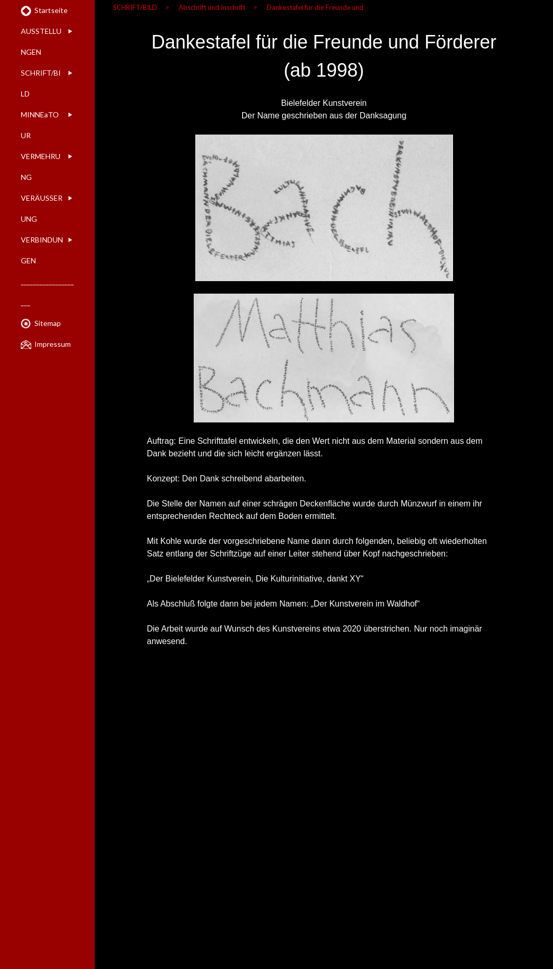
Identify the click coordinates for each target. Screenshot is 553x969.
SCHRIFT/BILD (41, 83)
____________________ (47, 292)
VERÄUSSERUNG (41, 208)
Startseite (51, 10)
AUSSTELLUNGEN (41, 41)
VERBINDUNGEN (42, 250)
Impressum (52, 344)
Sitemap (47, 323)
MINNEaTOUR (40, 125)
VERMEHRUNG (40, 166)
